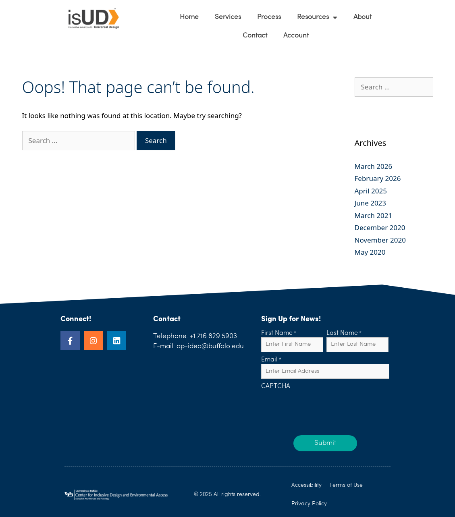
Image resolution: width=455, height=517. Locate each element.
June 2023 (370, 203)
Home (189, 17)
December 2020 (380, 227)
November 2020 (380, 240)
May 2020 (370, 252)
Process (269, 17)
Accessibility (306, 485)
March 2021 (374, 215)
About (362, 17)
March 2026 (374, 166)
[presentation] (322, 406)
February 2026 (378, 178)
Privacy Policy (309, 504)
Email (271, 360)
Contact (255, 35)
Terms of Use (346, 485)
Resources (317, 17)
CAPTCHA (275, 386)
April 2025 (371, 190)
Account (296, 35)
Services (228, 17)
